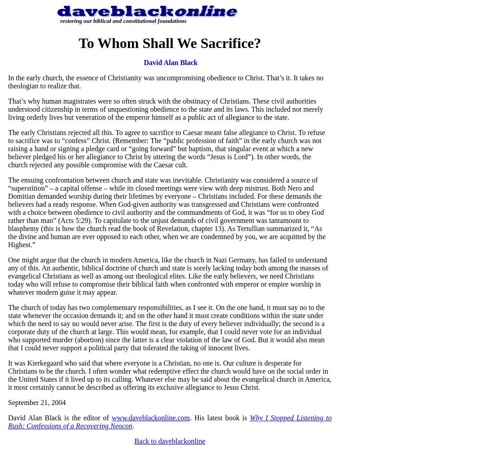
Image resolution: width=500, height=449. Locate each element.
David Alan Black (170, 62)
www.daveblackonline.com (151, 418)
